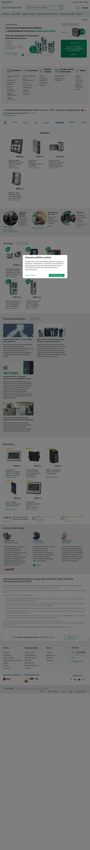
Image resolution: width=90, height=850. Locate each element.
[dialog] (45, 266)
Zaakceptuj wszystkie (56, 275)
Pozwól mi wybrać (30, 275)
